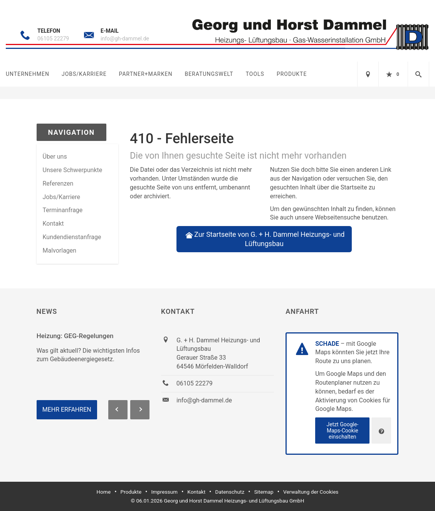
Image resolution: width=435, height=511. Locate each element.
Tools (255, 74)
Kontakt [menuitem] (53, 223)
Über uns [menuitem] (55, 156)
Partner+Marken (146, 74)
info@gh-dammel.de (125, 38)
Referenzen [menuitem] (58, 183)
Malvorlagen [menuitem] (60, 250)
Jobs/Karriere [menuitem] (62, 197)
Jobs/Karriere (84, 74)
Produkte (292, 74)
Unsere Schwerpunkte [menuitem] (72, 170)
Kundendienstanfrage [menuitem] (72, 237)
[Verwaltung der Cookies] (381, 430)
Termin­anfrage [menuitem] (63, 210)
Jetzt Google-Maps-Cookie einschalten (342, 430)
